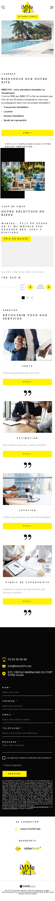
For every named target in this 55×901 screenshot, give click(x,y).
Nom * (7, 684)
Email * (8, 711)
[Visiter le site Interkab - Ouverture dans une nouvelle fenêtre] (32, 844)
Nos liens (49, 888)
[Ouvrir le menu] (52, 7)
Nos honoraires (7, 888)
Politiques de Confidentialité (39, 803)
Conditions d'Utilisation (10, 805)
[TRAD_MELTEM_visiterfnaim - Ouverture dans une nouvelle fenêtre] (18, 845)
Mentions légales (31, 888)
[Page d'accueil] (27, 7)
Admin (41, 888)
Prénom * (10, 698)
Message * (10, 738)
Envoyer (14, 770)
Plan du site (19, 888)
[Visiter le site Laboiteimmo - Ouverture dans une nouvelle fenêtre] (27, 883)
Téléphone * (12, 725)
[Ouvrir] (3, 7)
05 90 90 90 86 (17, 656)
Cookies (34, 890)
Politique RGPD (23, 890)
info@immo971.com (19, 662)
